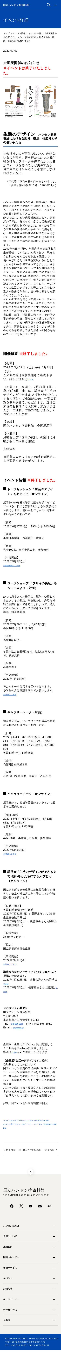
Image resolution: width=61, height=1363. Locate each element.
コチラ (7, 987)
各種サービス (10, 1280)
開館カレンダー (11, 1270)
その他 (6, 1333)
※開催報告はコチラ (15, 566)
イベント (7, 1291)
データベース (10, 1322)
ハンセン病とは (11, 1239)
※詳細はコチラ (12, 696)
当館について (10, 1249)
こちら (32, 379)
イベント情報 (19, 33)
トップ (6, 33)
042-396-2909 (20, 1028)
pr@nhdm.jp (21, 1033)
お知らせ (7, 1302)
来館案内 (7, 1260)
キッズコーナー (11, 1312)
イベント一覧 (34, 33)
